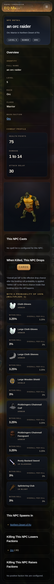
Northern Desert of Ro (20, 524)
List (12, 267)
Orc (9, 118)
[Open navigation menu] (46, 7)
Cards (24, 267)
